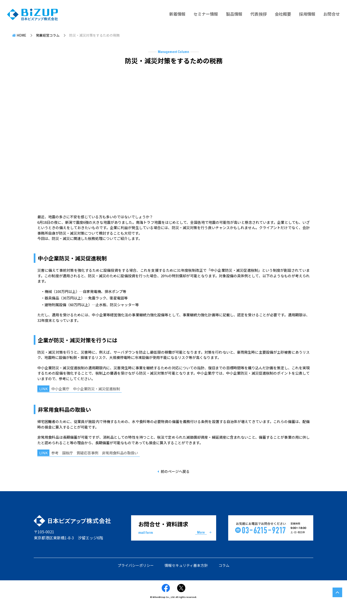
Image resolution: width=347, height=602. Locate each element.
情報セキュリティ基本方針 (186, 565)
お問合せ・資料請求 (173, 527)
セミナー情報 (206, 14)
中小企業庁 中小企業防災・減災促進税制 (85, 388)
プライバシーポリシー (136, 565)
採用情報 (307, 14)
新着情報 (177, 14)
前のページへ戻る (175, 471)
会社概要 (283, 14)
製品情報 (234, 14)
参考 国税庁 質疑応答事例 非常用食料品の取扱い (94, 452)
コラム (224, 565)
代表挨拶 (258, 14)
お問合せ (331, 14)
